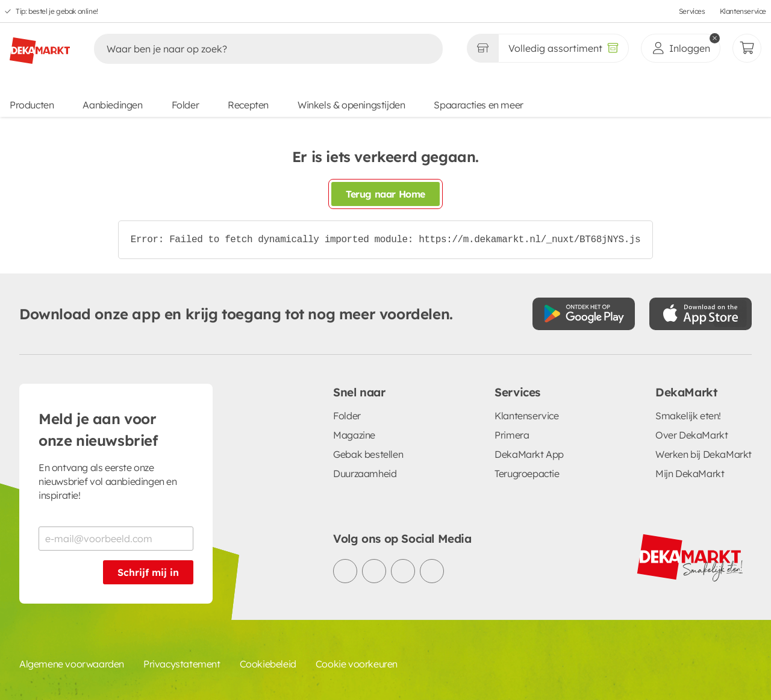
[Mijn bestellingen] (746, 48)
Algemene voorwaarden (71, 664)
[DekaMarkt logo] (40, 46)
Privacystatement (181, 664)
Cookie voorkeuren (357, 664)
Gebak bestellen (368, 454)
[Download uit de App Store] (700, 314)
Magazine (354, 435)
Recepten (248, 105)
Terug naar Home (385, 194)
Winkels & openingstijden (351, 105)
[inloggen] (680, 48)
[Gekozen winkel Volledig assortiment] (482, 48)
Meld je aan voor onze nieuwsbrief (98, 429)
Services (692, 11)
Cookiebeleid (268, 664)
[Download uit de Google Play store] (583, 314)
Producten (32, 105)
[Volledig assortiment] (563, 48)
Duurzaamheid (364, 473)
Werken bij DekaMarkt (703, 454)
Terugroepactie (527, 473)
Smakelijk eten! (688, 416)
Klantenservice (743, 11)
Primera (512, 435)
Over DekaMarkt (691, 435)
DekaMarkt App (529, 454)
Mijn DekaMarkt (689, 473)
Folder (185, 105)
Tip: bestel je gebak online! (57, 11)
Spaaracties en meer (478, 105)
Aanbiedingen (112, 105)
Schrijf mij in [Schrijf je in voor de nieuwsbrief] (148, 572)
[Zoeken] (256, 48)
